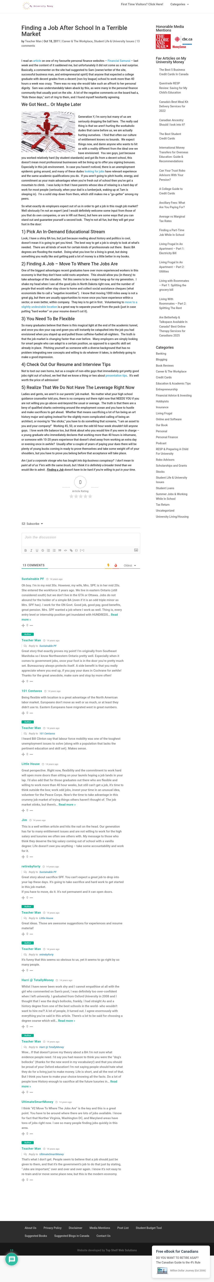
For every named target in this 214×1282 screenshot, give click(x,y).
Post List (123, 1231)
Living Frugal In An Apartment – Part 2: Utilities (171, 270)
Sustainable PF (33, 582)
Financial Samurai (119, 63)
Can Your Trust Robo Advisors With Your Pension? (172, 178)
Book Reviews (165, 368)
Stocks (160, 474)
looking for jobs (94, 174)
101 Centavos (32, 694)
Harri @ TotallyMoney (38, 983)
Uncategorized (165, 513)
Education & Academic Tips (173, 386)
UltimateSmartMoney (37, 1105)
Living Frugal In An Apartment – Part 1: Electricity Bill (171, 251)
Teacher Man (33, 44)
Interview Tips (97, 367)
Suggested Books (36, 1239)
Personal (161, 434)
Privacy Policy (52, 1231)
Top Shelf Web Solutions (121, 1253)
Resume (65, 367)
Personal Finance (167, 440)
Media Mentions (100, 1231)
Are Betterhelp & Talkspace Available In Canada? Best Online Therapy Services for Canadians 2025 (173, 329)
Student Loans (165, 491)
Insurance (162, 410)
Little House (31, 767)
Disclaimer (75, 1231)
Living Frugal (164, 416)
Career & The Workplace (77, 44)
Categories (177, 6)
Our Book (162, 428)
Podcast (161, 446)
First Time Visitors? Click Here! (142, 6)
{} (76, 553)
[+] (82, 553)
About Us (30, 1231)
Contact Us (103, 1239)
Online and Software (168, 422)
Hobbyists (162, 404)
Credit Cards (164, 380)
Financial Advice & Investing (174, 398)
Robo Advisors (165, 462)
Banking (161, 356)
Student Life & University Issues (114, 44)
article (37, 63)
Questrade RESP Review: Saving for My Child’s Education (173, 91)
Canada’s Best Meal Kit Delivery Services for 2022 (173, 109)
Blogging (161, 362)
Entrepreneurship (167, 392)
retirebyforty (31, 869)
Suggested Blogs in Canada (71, 1239)
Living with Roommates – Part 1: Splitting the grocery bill (174, 288)
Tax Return (162, 507)
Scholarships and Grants (171, 468)
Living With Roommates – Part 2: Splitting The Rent (172, 307)
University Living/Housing (172, 519)
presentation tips (116, 378)
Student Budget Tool (149, 1231)
